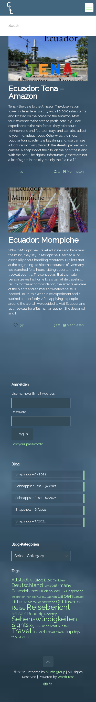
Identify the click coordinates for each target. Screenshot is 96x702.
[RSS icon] (51, 684)
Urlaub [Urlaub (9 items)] (23, 637)
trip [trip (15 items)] (69, 631)
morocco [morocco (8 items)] (48, 602)
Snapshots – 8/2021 (30, 509)
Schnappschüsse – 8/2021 (36, 498)
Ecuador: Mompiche (43, 240)
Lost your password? (27, 444)
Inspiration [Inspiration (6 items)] (19, 596)
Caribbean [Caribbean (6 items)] (60, 580)
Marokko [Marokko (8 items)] (34, 602)
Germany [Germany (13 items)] (61, 585)
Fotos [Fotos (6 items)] (47, 586)
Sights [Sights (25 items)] (20, 624)
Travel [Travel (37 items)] (21, 631)
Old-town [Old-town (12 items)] (65, 601)
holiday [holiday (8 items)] (54, 591)
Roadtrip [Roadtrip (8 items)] (50, 614)
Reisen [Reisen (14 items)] (19, 613)
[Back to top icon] (48, 661)
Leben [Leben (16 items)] (65, 596)
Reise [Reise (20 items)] (19, 608)
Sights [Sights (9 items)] (34, 626)
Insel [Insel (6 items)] (64, 591)
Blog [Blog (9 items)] (48, 580)
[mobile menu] (89, 7)
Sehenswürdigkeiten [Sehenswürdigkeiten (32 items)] (44, 619)
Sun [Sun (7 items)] (60, 626)
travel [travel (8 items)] (60, 632)
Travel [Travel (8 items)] (50, 632)
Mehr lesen (75, 171)
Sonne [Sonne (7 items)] (44, 626)
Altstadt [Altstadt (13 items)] (20, 579)
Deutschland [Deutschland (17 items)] (27, 585)
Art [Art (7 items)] (32, 580)
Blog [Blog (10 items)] (39, 580)
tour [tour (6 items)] (66, 625)
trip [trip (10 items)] (77, 632)
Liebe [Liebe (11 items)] (17, 601)
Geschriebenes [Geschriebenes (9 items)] (25, 591)
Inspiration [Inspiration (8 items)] (75, 591)
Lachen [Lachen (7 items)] (52, 597)
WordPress (66, 677)
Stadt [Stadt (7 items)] (53, 626)
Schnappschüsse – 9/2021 (35, 486)
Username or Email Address (33, 393)
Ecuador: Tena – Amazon (36, 92)
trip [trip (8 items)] (14, 637)
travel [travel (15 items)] (38, 631)
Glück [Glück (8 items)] (43, 591)
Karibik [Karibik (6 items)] (31, 596)
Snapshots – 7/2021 (30, 521)
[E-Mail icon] (45, 684)
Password (19, 412)
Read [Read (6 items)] (79, 602)
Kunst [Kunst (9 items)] (41, 596)
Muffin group (55, 672)
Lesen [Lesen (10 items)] (78, 596)
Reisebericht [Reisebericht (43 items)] (48, 607)
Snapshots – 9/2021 (30, 474)
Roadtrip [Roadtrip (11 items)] (35, 613)
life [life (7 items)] (25, 602)
